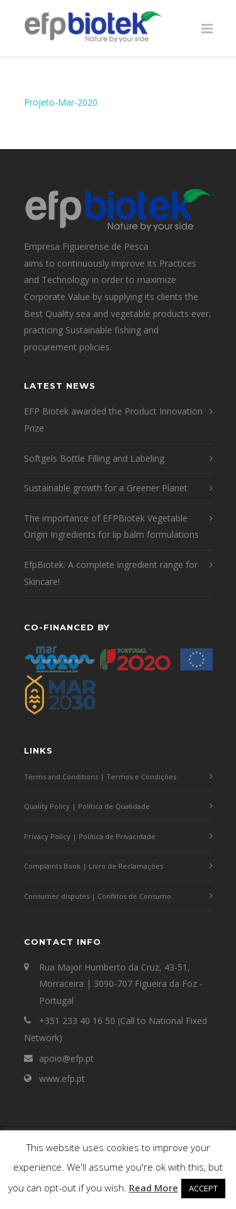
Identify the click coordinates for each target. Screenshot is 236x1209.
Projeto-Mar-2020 (61, 102)
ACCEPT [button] (203, 1188)
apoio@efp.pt (66, 1058)
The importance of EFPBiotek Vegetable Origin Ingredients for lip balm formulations (111, 526)
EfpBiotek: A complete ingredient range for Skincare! (111, 573)
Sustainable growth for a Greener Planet (106, 488)
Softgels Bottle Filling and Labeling (94, 458)
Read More (153, 1187)
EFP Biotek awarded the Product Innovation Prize (113, 419)
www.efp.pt (62, 1078)
